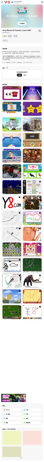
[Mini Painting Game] (32, 312)
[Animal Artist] (32, 218)
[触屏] (12, 422)
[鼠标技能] (32, 422)
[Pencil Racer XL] (11, 218)
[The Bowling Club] (32, 93)
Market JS (19, 62)
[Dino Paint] (11, 281)
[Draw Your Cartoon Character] (32, 187)
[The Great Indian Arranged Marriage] (32, 203)
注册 (19, 75)
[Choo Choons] (11, 312)
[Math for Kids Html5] (11, 156)
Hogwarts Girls (9, 58)
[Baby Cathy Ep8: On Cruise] (11, 140)
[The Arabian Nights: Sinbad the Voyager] (32, 156)
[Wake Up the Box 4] (11, 296)
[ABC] (32, 140)
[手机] (32, 414)
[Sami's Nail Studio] (32, 249)
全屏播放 (22, 23)
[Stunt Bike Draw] (11, 187)
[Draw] (11, 203)
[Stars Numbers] (32, 109)
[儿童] (32, 410)
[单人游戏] (12, 414)
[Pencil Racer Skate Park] (11, 234)
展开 (22, 458)
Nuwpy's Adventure (30, 56)
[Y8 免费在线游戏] (7, 2)
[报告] (5, 40)
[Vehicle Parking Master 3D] (11, 171)
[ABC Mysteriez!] (32, 124)
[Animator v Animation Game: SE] (11, 265)
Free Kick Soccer (20, 58)
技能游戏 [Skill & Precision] (8, 62)
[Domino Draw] (32, 265)
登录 (25, 75)
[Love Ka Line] (32, 234)
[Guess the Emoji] (11, 93)
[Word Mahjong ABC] (11, 124)
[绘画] (32, 418)
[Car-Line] (11, 249)
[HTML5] (12, 410)
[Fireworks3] (32, 296)
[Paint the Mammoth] (32, 281)
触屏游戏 (10, 56)
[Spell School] (11, 109)
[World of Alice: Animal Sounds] (32, 171)
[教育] (12, 418)
